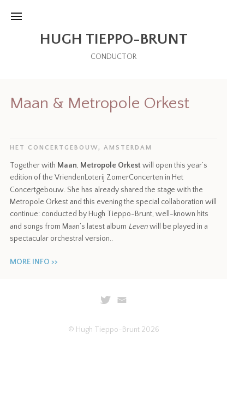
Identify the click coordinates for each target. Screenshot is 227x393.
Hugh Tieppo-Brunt (114, 39)
